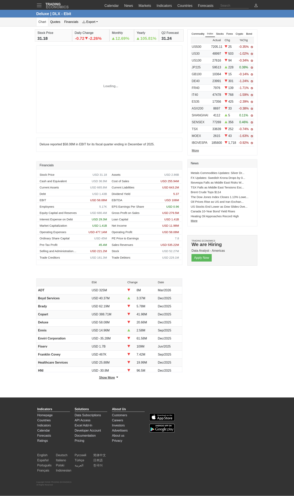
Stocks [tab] (220, 33)
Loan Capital (120, 219)
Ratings (42, 440)
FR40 (195, 88)
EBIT (43, 200)
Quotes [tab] (55, 22)
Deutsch (61, 455)
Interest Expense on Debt (56, 219)
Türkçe (79, 460)
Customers (119, 415)
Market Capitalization (53, 225)
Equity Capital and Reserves (58, 213)
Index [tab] (210, 33)
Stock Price (47, 174)
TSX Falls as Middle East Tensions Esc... (217, 187)
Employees (47, 206)
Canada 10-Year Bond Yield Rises (213, 211)
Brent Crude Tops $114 (206, 192)
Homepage (45, 415)
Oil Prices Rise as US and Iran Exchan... (217, 201)
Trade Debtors (121, 257)
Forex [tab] (229, 33)
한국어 (98, 465)
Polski (60, 465)
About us (118, 435)
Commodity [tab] (197, 33)
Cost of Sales (120, 181)
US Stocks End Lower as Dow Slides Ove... (219, 206)
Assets (116, 174)
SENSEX (198, 122)
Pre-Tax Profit (48, 244)
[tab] (90, 22)
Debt (43, 194)
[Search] (234, 5)
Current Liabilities (123, 187)
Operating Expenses (53, 232)
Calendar (43, 430)
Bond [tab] (249, 33)
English (42, 455)
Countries (44, 420)
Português (44, 465)
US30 (196, 53)
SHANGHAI (200, 115)
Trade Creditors (50, 257)
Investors (118, 425)
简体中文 (99, 455)
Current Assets (49, 187)
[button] (256, 6)
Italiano (61, 460)
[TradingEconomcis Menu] (40, 5)
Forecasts (44, 435)
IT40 (195, 94)
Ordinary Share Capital (55, 238)
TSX (195, 129)
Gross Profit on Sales (126, 213)
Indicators (44, 425)
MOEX (196, 136)
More (194, 220)
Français (43, 470)
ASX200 (197, 108)
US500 (196, 46)
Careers (117, 420)
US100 (196, 60)
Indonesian (63, 470)
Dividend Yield (121, 194)
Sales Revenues (122, 244)
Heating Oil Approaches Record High (215, 216)
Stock (115, 251)
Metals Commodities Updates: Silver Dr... (217, 173)
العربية (79, 465)
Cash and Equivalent (53, 181)
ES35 (195, 101)
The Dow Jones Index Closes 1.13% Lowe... (219, 197)
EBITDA (117, 200)
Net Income (119, 225)
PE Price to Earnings (125, 238)
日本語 (98, 460)
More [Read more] (195, 150)
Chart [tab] (42, 22)
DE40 (196, 81)
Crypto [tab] (239, 33)
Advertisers (120, 430)
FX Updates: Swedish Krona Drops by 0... (218, 177)
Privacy (117, 440)
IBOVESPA (199, 142)
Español (43, 460)
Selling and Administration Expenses (58, 251)
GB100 (196, 74)
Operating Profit (122, 232)
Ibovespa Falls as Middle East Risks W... (217, 182)
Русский (80, 455)
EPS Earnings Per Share (128, 206)
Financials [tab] (71, 22)
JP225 (196, 67)
